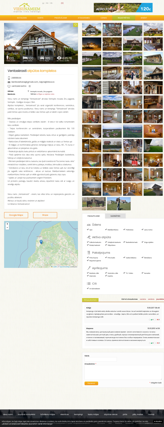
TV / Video (128, 273)
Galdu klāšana (129, 257)
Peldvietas (128, 229)
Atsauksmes (84, 18)
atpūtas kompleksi (26, 414)
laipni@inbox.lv (47, 81)
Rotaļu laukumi (93, 245)
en (51, 3)
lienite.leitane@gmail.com (25, 81)
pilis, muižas (137, 414)
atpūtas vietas (110, 414)
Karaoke (146, 273)
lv (43, 3)
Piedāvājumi (60, 18)
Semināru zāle (111, 273)
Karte (40, 18)
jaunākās (160, 299)
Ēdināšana (147, 257)
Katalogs (22, 18)
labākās (143, 299)
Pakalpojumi (94, 216)
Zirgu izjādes (147, 242)
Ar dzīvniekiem (93, 288)
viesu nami (8, 414)
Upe (89, 229)
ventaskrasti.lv (19, 86)
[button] (41, 242)
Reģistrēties (124, 18)
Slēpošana (110, 245)
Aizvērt (158, 421)
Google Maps (16, 215)
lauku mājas (93, 414)
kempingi (78, 414)
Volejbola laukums (113, 242)
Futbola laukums (94, 242)
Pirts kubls (110, 257)
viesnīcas (64, 414)
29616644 (16, 77)
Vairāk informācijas (45, 424)
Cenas (104, 18)
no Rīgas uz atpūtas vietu (45, 94)
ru (47, 3)
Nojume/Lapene (94, 260)
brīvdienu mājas (47, 414)
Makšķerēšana (111, 229)
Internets (91, 276)
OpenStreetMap (65, 267)
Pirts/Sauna (92, 257)
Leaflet (54, 267)
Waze (45, 215)
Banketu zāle (93, 273)
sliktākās (151, 299)
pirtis (125, 414)
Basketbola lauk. (130, 242)
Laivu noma (147, 229)
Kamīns (109, 276)
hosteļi (151, 414)
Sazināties (115, 216)
